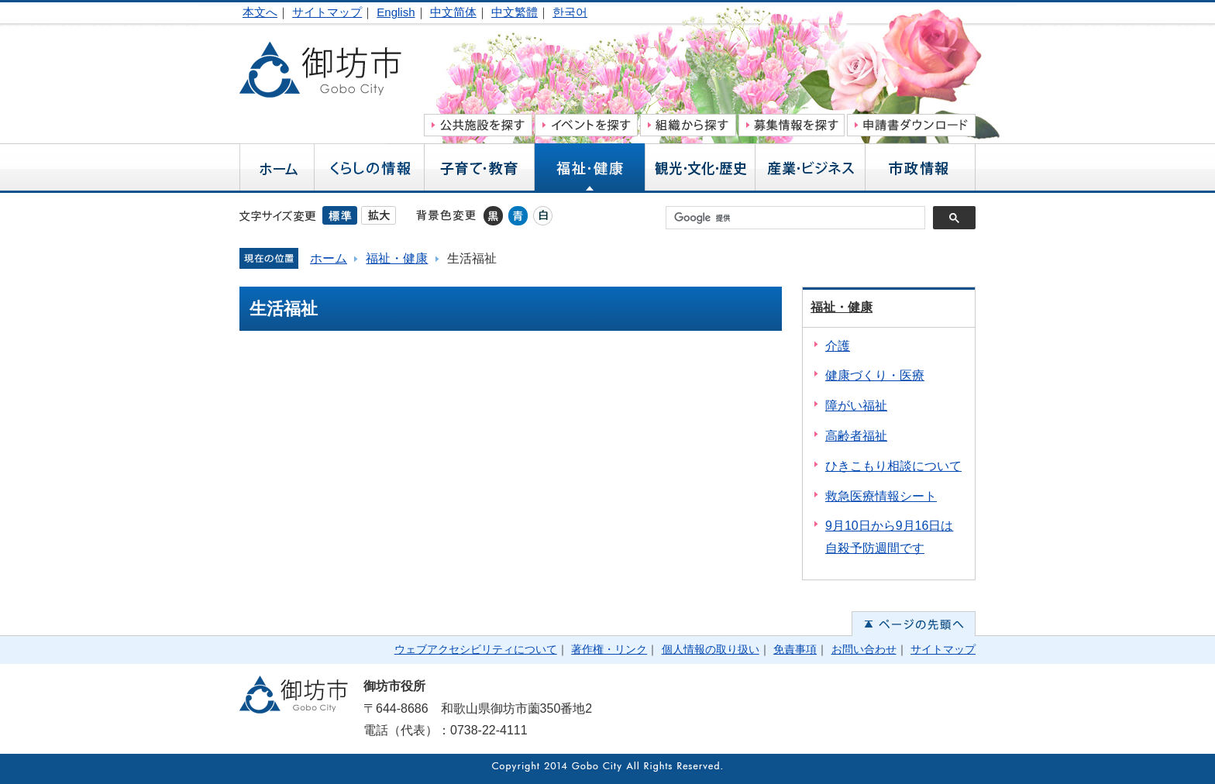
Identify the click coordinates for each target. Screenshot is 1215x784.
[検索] (799, 218)
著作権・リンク (609, 649)
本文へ (260, 12)
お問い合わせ (864, 649)
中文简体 (453, 12)
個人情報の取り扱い (710, 649)
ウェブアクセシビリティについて (475, 649)
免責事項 (795, 649)
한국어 (569, 12)
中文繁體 (514, 12)
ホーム (328, 258)
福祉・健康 (397, 258)
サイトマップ (327, 12)
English (396, 12)
